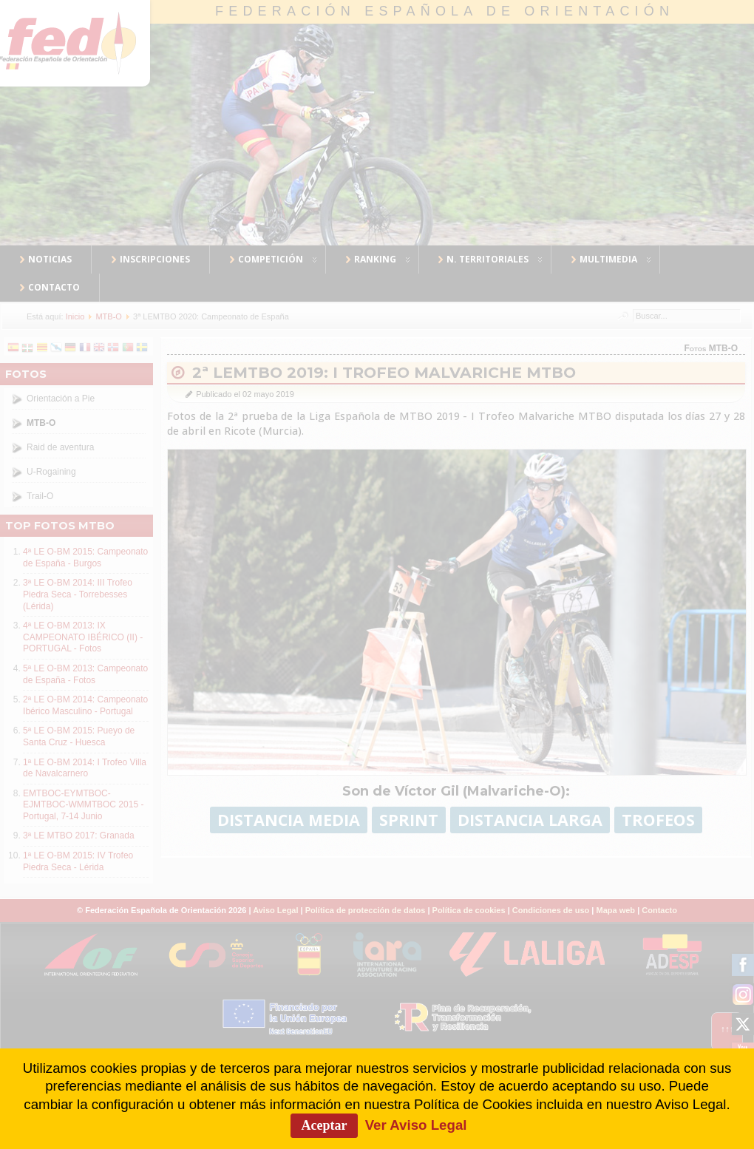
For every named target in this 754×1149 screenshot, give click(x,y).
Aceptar (324, 1125)
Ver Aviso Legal (416, 1125)
